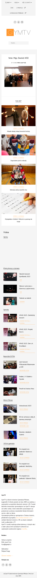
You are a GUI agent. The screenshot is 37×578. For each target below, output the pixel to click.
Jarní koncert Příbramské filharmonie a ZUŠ (27, 364)
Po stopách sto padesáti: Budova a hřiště (25, 451)
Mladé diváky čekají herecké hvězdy (18, 131)
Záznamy (22, 301)
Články (8, 2)
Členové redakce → (7, 556)
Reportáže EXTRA (9, 356)
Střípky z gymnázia (18, 128)
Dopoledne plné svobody (18, 161)
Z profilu (21, 8)
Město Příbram (8, 400)
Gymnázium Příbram (18, 13)
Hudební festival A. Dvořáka (25, 322)
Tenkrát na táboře (25, 298)
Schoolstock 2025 (25, 406)
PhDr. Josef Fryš (21, 62)
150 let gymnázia (24, 457)
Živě (12, 8)
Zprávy (5, 237)
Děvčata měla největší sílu (18, 190)
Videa (16, 2)
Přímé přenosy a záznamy (11, 268)
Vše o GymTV (27, 2)
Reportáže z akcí (24, 426)
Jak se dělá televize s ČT (24, 518)
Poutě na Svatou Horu (26, 389)
